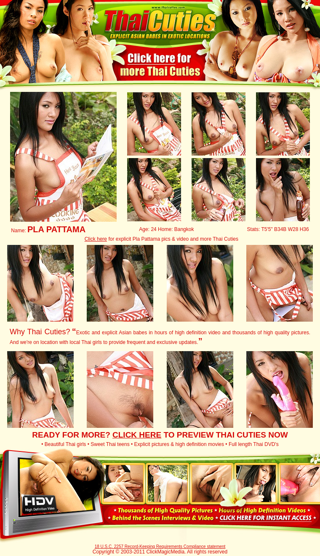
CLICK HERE (136, 434)
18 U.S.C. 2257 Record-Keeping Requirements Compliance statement (160, 546)
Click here (96, 239)
